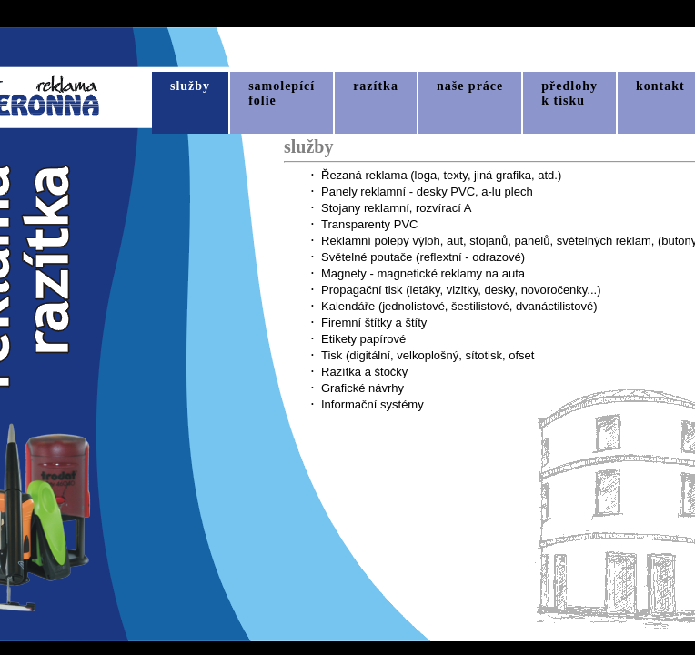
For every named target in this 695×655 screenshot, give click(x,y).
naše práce (470, 86)
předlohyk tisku (569, 93)
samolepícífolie (281, 93)
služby (190, 86)
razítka (375, 86)
